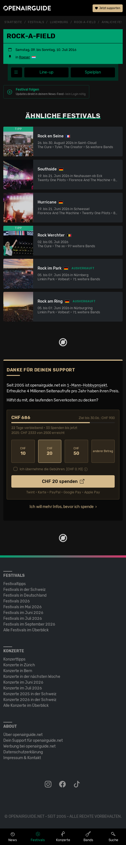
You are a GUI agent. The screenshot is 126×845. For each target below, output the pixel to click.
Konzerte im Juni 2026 (23, 682)
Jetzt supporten (107, 8)
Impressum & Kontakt (22, 758)
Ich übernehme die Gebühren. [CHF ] (51, 469)
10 (23, 451)
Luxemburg (59, 22)
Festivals (36, 22)
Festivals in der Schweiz (24, 589)
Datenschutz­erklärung (23, 752)
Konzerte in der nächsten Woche (31, 676)
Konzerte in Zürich (19, 665)
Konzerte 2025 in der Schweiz (29, 694)
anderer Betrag (103, 451)
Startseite (13, 22)
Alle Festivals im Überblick (26, 630)
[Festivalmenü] (16, 72)
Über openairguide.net (23, 734)
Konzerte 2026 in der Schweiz (29, 699)
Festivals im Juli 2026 (22, 618)
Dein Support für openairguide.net (33, 740)
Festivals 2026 (16, 601)
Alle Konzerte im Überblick (26, 705)
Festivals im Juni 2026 (23, 612)
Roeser (24, 57)
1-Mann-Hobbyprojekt (87, 385)
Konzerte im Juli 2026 (22, 688)
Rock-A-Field (85, 22)
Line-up (46, 72)
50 (76, 451)
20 (49, 451)
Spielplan (93, 72)
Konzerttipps (14, 659)
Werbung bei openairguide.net (29, 746)
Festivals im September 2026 (29, 624)
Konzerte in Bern (17, 671)
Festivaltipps (14, 584)
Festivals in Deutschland (24, 595)
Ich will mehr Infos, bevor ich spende (62, 506)
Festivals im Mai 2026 (22, 607)
